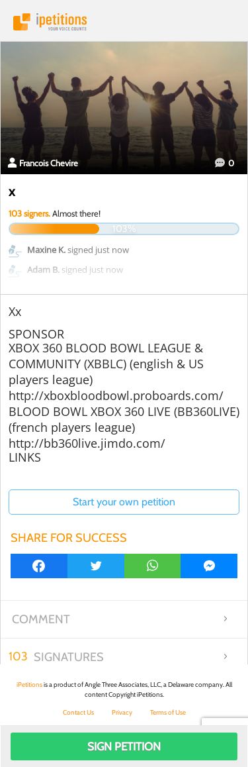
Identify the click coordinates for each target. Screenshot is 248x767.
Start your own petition (124, 501)
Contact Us (78, 712)
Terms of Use (168, 712)
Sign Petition (124, 746)
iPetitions (124, 21)
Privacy (122, 712)
